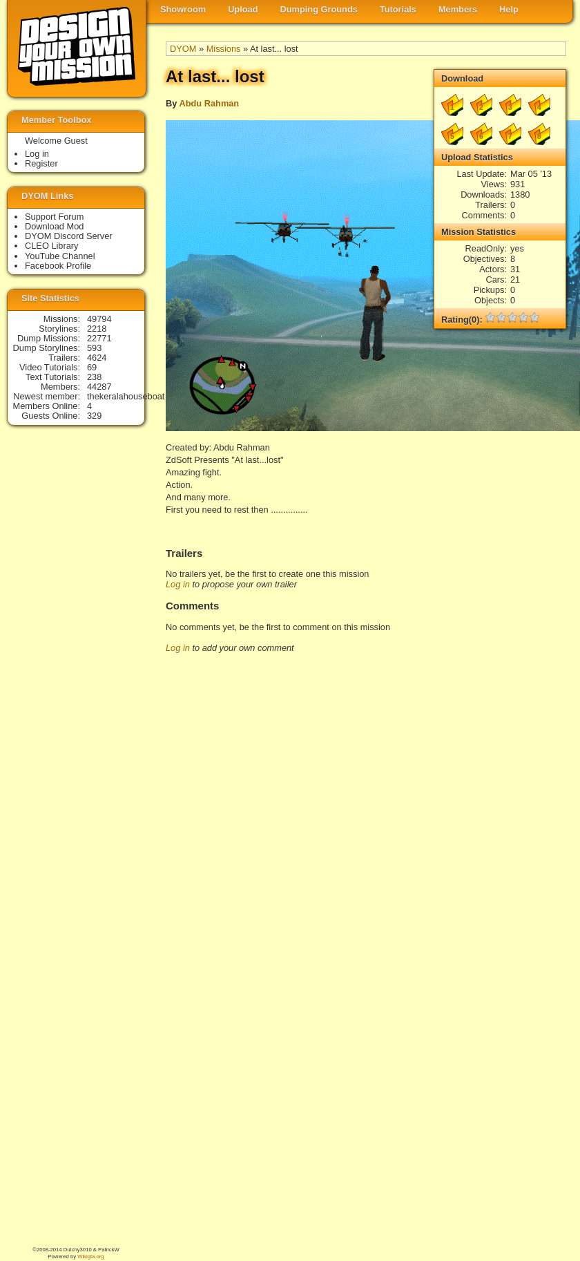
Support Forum (54, 216)
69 (92, 367)
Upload (243, 9)
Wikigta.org (90, 1256)
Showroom (183, 9)
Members (457, 9)
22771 (99, 338)
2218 (96, 328)
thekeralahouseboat (125, 396)
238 (94, 377)
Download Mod (54, 226)
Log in (178, 584)
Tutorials (398, 9)
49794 (99, 319)
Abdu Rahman (209, 103)
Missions (223, 49)
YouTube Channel (60, 256)
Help (509, 9)
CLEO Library (52, 245)
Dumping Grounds (319, 9)
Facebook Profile (58, 265)
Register (41, 163)
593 (94, 348)
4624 (96, 357)
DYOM (183, 49)
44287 (99, 386)
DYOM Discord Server (69, 236)
